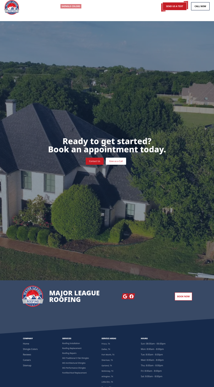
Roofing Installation (71, 344)
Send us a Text (174, 6)
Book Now (183, 297)
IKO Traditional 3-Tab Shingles (75, 358)
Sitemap (27, 366)
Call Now (200, 6)
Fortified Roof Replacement (74, 373)
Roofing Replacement (71, 349)
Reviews (27, 355)
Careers (27, 360)
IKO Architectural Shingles (74, 363)
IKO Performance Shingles (74, 368)
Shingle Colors (30, 349)
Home (26, 344)
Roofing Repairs (69, 353)
